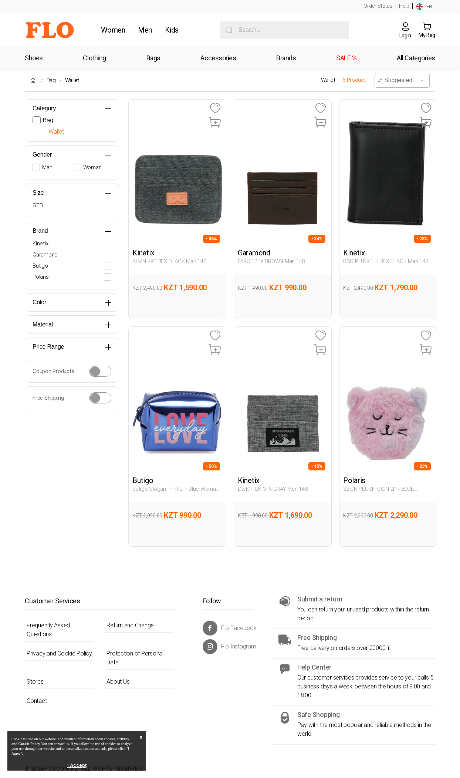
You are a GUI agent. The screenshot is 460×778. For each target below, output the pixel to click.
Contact (37, 700)
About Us (117, 681)
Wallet (72, 80)
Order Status (378, 6)
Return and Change (130, 625)
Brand (40, 231)
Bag (51, 80)
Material (43, 324)
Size (38, 193)
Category (44, 108)
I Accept (77, 765)
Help (404, 6)
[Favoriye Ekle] (215, 108)
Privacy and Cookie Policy (59, 653)
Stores (35, 681)
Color (39, 302)
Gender (42, 154)
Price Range (48, 346)
